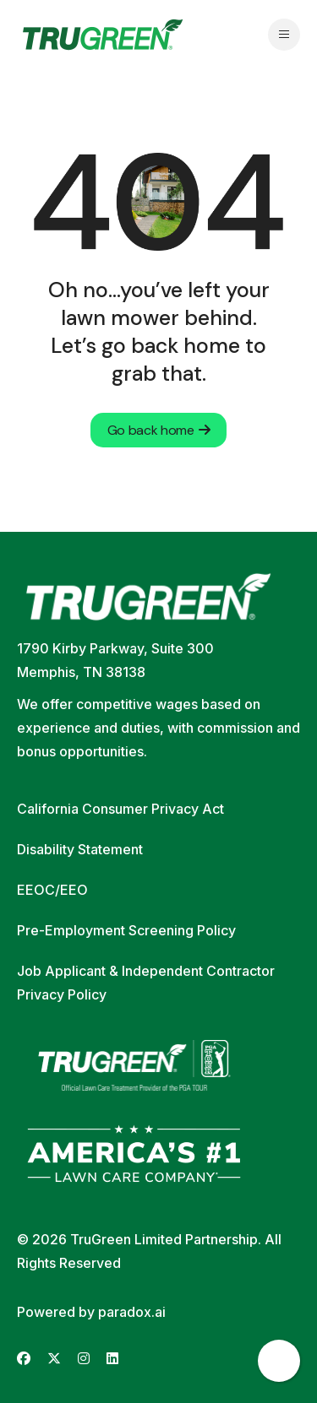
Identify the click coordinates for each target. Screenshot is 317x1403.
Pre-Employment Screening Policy (126, 930)
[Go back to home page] (103, 34)
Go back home (158, 430)
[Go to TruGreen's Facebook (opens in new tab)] (23, 1359)
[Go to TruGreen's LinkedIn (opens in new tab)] (112, 1359)
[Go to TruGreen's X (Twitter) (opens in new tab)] (54, 1359)
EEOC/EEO (52, 889)
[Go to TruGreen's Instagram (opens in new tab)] (84, 1359)
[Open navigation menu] (284, 35)
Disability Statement (80, 849)
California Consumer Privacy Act (120, 808)
